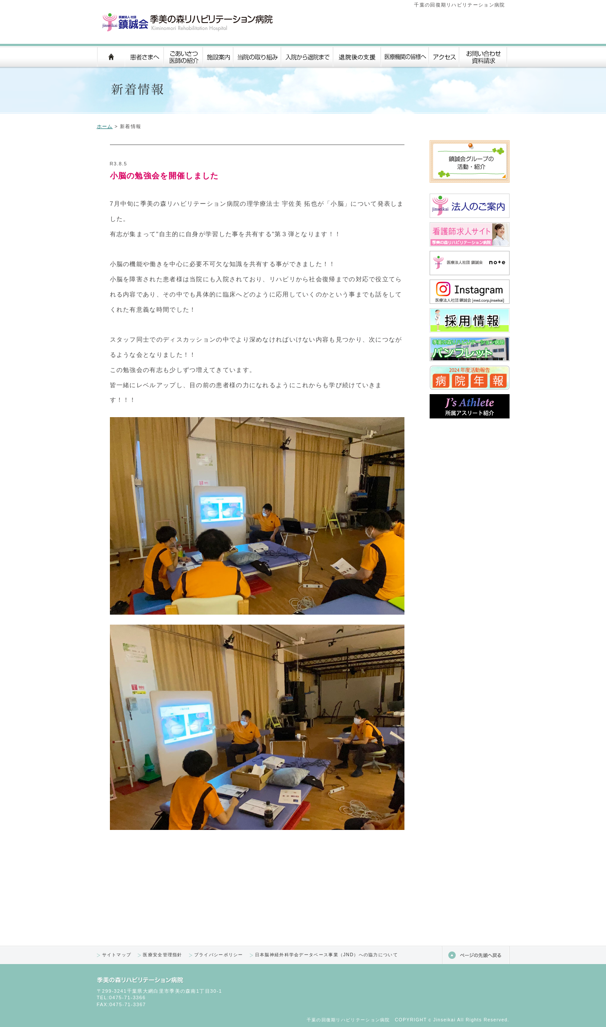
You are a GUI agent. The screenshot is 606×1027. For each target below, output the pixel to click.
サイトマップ (117, 954)
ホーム (105, 126)
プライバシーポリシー (218, 954)
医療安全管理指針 (162, 954)
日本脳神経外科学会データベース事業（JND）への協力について (326, 954)
